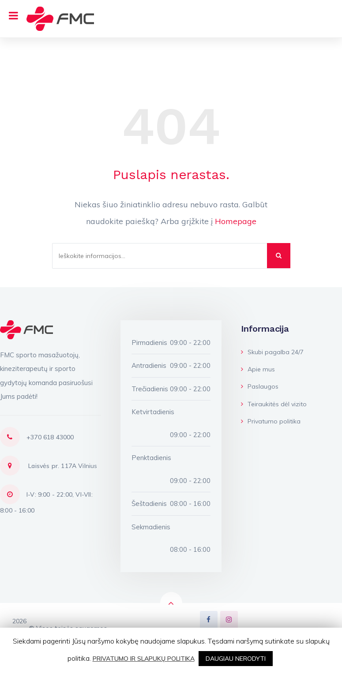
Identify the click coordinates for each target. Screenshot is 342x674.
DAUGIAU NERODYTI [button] (236, 659)
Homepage (235, 221)
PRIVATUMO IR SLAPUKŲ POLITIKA (144, 659)
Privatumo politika (271, 421)
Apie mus (258, 369)
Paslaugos (259, 386)
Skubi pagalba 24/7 (272, 352)
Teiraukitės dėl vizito (274, 404)
